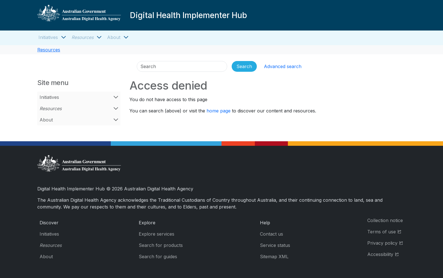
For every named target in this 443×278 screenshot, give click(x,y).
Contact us (271, 234)
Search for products (161, 245)
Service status (275, 245)
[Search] (182, 66)
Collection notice (385, 220)
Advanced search (282, 66)
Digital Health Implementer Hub (188, 15)
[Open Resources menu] (99, 37)
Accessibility (386, 254)
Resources (82, 37)
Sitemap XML (274, 256)
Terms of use (386, 231)
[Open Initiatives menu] (63, 37)
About (113, 37)
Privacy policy (386, 242)
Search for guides (158, 256)
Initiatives (48, 37)
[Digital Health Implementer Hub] (79, 15)
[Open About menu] (126, 37)
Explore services (156, 234)
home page (219, 111)
